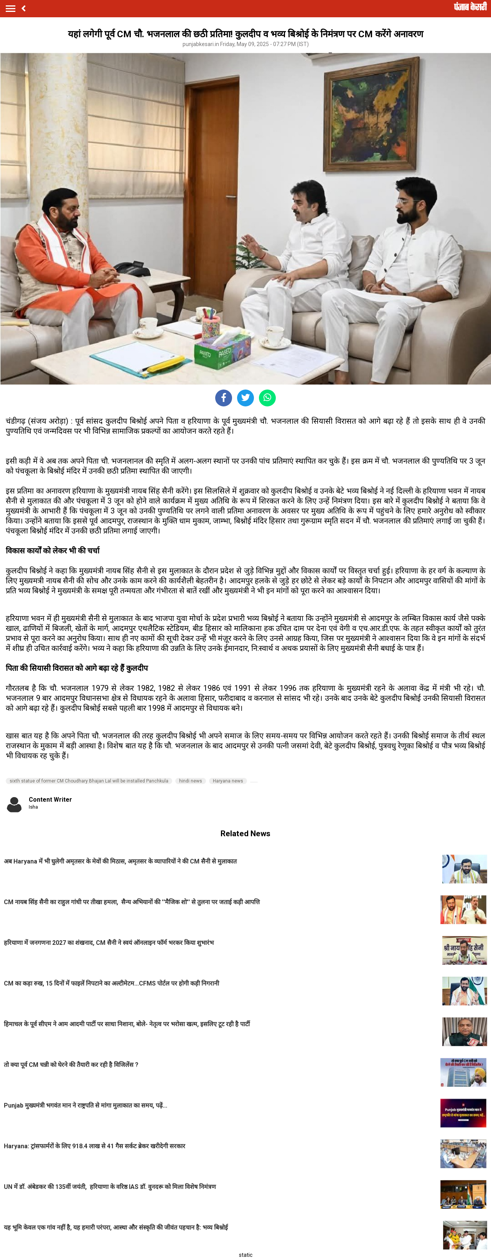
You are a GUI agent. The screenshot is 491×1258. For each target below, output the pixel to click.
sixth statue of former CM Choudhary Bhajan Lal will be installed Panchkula (89, 781)
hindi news (190, 781)
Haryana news (228, 781)
